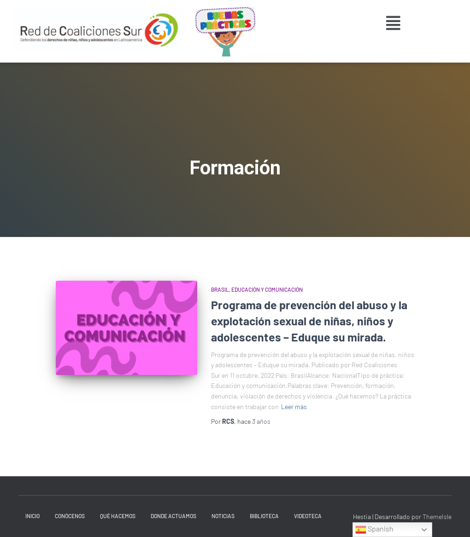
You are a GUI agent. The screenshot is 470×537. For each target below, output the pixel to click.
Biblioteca (264, 516)
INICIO (32, 516)
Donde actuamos (173, 516)
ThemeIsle (437, 516)
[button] (393, 23)
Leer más (294, 406)
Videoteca (308, 516)
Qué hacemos (117, 516)
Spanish (374, 529)
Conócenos (70, 516)
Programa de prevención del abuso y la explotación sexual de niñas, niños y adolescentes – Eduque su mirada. (309, 321)
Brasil (220, 289)
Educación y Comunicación (267, 289)
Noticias (223, 516)
